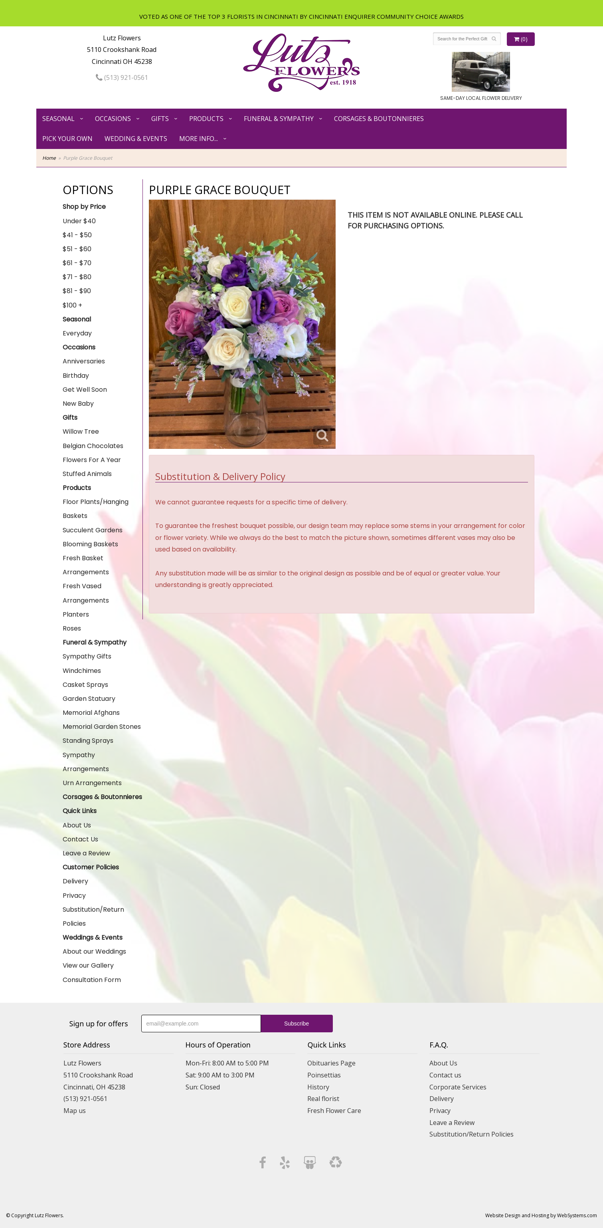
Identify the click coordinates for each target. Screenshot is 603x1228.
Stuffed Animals (87, 473)
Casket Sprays (85, 684)
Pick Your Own (67, 138)
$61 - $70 (77, 263)
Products (206, 118)
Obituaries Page (331, 1063)
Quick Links (80, 810)
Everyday (77, 333)
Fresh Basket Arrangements (86, 565)
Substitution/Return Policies (93, 916)
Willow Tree (81, 431)
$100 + (72, 305)
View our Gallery (88, 965)
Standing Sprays (88, 740)
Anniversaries (84, 361)
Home (49, 158)
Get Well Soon (85, 389)
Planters (76, 614)
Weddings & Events (93, 937)
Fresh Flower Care (334, 1110)
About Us (77, 825)
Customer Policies (91, 867)
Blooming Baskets (90, 544)
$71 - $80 (77, 277)
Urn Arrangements (92, 783)
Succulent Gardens (93, 530)
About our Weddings (94, 951)
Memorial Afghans (91, 712)
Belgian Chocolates (93, 445)
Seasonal (58, 118)
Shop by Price (84, 206)
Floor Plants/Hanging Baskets (96, 508)
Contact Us (80, 839)
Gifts (160, 118)
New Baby (78, 403)
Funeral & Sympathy (279, 118)
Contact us (445, 1075)
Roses (72, 628)
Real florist (323, 1098)
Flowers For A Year (92, 459)
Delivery (75, 881)
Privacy (74, 895)
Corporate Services (457, 1087)
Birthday (76, 375)
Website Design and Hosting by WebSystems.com (541, 1215)
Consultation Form (92, 979)
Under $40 (79, 221)
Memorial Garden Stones (102, 726)
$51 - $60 (77, 249)
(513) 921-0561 (122, 77)
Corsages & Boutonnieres (379, 118)
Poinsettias (324, 1075)
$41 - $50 (77, 235)
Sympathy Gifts (87, 656)
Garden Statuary (89, 698)
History (318, 1087)
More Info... (198, 138)
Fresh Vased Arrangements (86, 593)
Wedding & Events (136, 138)
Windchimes (82, 670)
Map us (74, 1110)
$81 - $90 (77, 291)
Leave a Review (86, 853)
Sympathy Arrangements (86, 762)
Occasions (113, 118)
